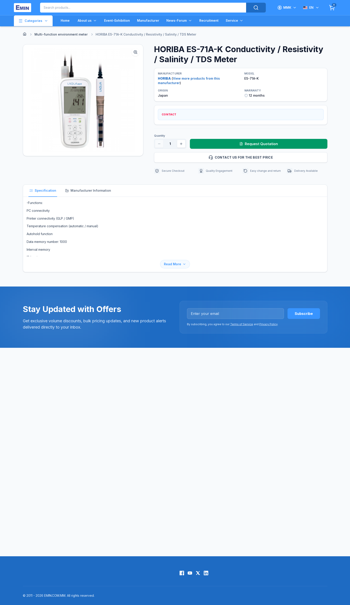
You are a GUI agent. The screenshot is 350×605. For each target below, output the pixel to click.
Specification (42, 190)
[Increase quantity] (181, 144)
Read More (175, 264)
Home (65, 20)
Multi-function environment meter (61, 34)
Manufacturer (148, 20)
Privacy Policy (268, 324)
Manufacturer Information (88, 190)
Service (234, 21)
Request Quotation (258, 144)
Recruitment (209, 20)
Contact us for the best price (266, 157)
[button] (83, 100)
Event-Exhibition (117, 20)
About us (87, 21)
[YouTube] (190, 573)
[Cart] (331, 7)
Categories (33, 21)
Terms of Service (241, 324)
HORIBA (164, 78)
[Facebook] (182, 573)
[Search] (256, 8)
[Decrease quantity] (159, 144)
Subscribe (304, 313)
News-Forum (179, 21)
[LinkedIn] (206, 573)
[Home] (24, 34)
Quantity (159, 135)
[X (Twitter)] (198, 573)
